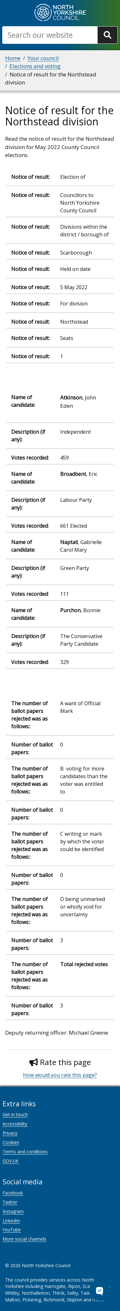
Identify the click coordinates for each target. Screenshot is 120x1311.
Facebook (13, 1193)
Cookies (11, 1142)
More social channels (24, 1239)
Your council (43, 58)
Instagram (13, 1211)
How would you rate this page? (60, 1074)
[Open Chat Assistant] (99, 1290)
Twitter (10, 1202)
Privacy (10, 1133)
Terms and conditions (25, 1152)
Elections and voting (35, 66)
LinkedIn (11, 1221)
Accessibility (15, 1124)
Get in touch (15, 1114)
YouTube (12, 1230)
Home (12, 58)
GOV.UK (11, 1161)
